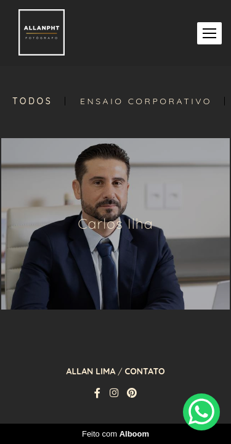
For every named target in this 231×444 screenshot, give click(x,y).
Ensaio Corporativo (146, 101)
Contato (144, 371)
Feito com (115, 433)
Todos (32, 101)
